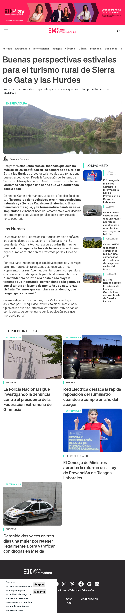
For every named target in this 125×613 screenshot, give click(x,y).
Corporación (89, 599)
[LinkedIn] (97, 584)
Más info (39, 591)
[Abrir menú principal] (6, 30)
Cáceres (70, 48)
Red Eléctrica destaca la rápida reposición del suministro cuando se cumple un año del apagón (92, 397)
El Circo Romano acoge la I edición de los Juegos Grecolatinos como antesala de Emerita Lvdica (112, 290)
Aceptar (39, 584)
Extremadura (22, 48)
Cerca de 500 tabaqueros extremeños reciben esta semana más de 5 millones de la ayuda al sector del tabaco (111, 256)
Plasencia (96, 48)
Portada (7, 48)
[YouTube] (56, 584)
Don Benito (111, 48)
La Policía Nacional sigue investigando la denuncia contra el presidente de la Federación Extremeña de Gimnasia (27, 399)
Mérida (82, 48)
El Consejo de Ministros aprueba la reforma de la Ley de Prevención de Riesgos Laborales (111, 191)
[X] (73, 584)
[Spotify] (89, 584)
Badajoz (57, 48)
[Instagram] (64, 584)
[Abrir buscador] (118, 30)
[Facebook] (81, 584)
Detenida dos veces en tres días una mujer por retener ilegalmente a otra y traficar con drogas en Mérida (111, 223)
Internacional (41, 48)
